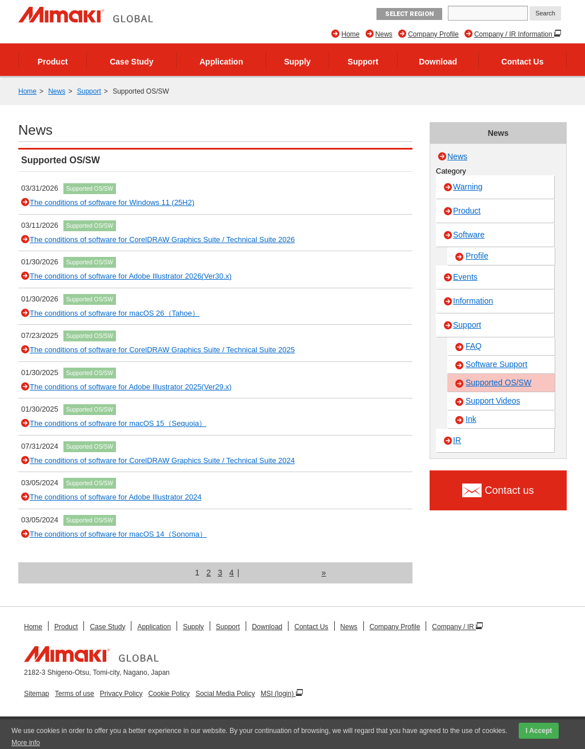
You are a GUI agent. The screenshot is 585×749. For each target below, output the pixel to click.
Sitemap (36, 694)
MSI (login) (278, 694)
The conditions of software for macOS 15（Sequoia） (118, 423)
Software (468, 234)
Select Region (409, 14)
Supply (297, 61)
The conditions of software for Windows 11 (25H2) (112, 202)
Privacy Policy (121, 694)
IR (457, 440)
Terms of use (74, 694)
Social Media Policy (225, 694)
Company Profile (433, 34)
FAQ (474, 346)
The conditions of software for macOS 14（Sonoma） (118, 534)
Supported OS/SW (89, 189)
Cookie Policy (169, 694)
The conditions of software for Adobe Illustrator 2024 (116, 497)
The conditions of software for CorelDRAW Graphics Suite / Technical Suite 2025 (162, 349)
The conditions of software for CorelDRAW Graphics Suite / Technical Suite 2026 (162, 239)
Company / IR (454, 627)
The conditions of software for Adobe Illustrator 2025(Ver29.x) (130, 386)
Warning (468, 186)
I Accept (539, 731)
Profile (477, 255)
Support (363, 61)
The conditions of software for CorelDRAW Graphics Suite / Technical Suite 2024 (162, 460)
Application (221, 61)
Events (465, 276)
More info (25, 743)
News (383, 34)
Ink (471, 419)
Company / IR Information (514, 34)
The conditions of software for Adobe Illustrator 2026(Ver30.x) (130, 276)
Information (473, 300)
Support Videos (493, 400)
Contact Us (523, 61)
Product (53, 61)
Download (438, 61)
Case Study (131, 61)
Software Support (496, 364)
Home (350, 34)
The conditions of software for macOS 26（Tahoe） (114, 313)
